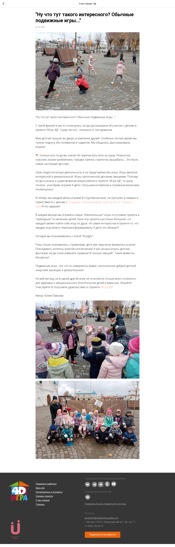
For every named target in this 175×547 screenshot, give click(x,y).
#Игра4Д (106, 288)
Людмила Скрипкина (81, 203)
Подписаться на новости (102, 537)
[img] (87, 487)
